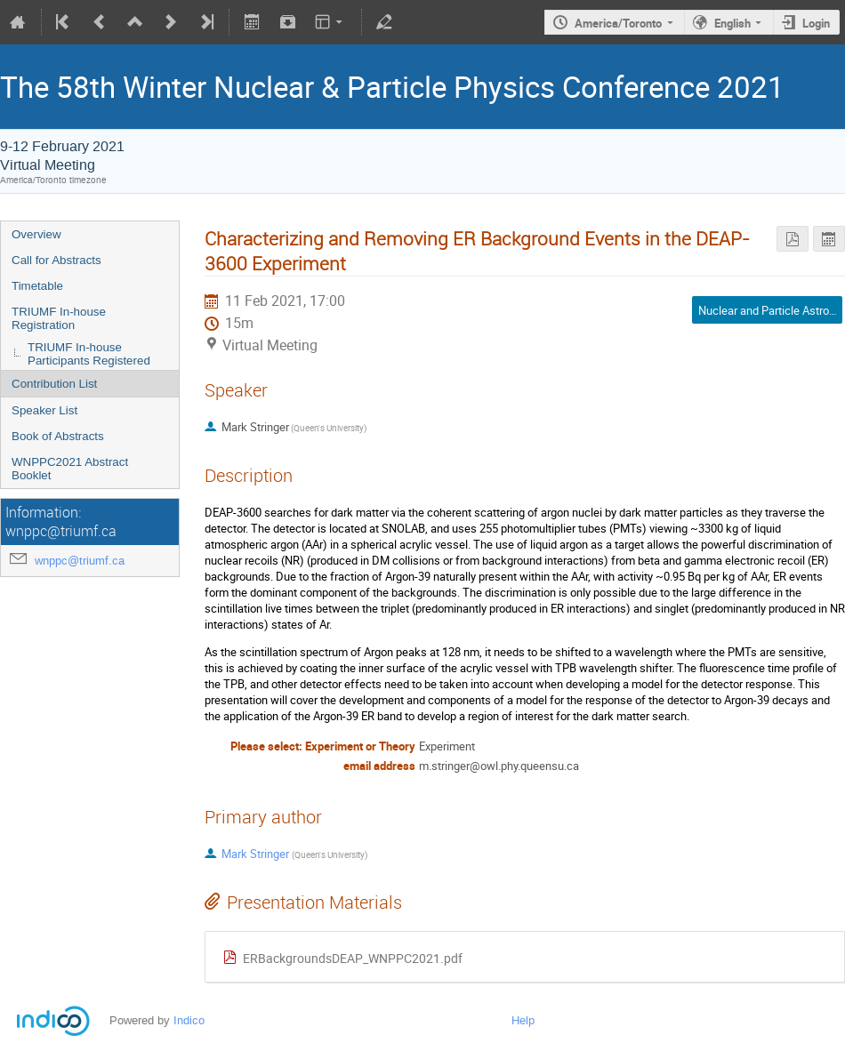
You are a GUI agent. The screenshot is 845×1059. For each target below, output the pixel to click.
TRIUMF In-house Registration (59, 318)
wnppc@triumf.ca (80, 560)
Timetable (37, 286)
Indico (189, 1020)
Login (816, 23)
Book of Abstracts (58, 436)
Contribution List (54, 383)
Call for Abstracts (56, 260)
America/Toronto (618, 23)
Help (523, 1020)
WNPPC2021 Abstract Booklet (70, 468)
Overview (36, 234)
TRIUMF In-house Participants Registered (89, 354)
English (732, 23)
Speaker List (44, 410)
